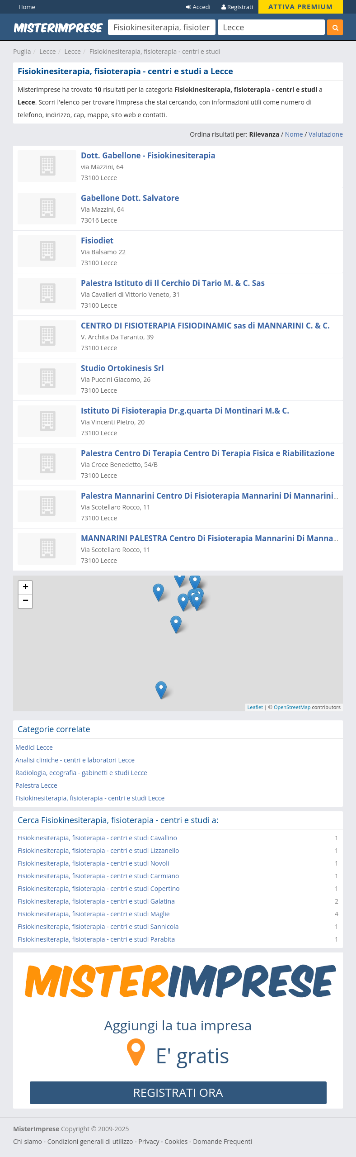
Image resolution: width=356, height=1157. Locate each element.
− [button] (25, 601)
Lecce (47, 51)
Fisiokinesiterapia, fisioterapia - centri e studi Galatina (96, 901)
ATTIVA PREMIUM (300, 6)
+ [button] (25, 588)
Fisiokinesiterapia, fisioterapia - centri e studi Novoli (93, 863)
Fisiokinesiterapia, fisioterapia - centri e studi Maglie (94, 913)
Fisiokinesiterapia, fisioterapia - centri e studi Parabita (96, 939)
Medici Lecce (34, 747)
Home (27, 7)
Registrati (237, 7)
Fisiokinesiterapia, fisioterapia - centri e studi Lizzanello (98, 850)
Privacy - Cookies (162, 1141)
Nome (294, 134)
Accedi (198, 7)
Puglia (22, 51)
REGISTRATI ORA (178, 1092)
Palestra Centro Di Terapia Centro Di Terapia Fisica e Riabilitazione (208, 453)
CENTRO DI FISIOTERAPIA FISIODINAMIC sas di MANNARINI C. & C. (205, 325)
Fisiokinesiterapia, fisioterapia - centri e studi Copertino (99, 888)
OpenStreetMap (292, 707)
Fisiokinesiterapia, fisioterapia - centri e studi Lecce (89, 798)
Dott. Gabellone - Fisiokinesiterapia (148, 155)
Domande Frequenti (222, 1141)
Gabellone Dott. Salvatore (130, 198)
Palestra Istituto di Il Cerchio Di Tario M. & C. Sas (173, 283)
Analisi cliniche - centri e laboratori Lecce (75, 760)
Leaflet (255, 707)
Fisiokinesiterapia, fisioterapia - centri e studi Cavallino (97, 837)
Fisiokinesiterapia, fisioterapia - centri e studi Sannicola (98, 926)
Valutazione (326, 134)
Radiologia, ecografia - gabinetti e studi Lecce (81, 772)
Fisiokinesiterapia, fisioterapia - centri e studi (154, 51)
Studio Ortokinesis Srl (122, 368)
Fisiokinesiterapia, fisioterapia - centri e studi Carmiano (98, 875)
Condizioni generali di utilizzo (90, 1141)
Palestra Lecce (36, 785)
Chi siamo (27, 1141)
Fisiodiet (97, 240)
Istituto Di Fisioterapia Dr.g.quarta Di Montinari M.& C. (185, 410)
